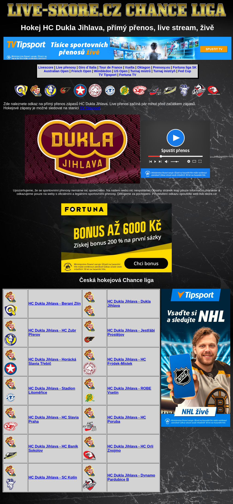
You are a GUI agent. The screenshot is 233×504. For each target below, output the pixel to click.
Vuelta (130, 67)
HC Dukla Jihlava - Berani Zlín (55, 303)
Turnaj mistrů (140, 71)
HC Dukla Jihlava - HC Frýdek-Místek (127, 361)
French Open (81, 71)
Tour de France (110, 67)
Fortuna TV (127, 75)
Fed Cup (184, 71)
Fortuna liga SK (184, 67)
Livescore (45, 67)
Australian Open (56, 71)
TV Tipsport (107, 75)
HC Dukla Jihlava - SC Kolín (53, 477)
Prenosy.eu (161, 67)
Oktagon (143, 67)
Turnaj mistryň (164, 71)
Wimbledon (102, 71)
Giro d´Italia (87, 67)
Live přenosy (66, 67)
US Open (121, 71)
